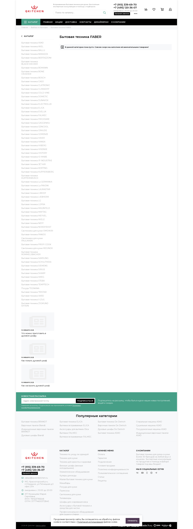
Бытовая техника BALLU (33, 50)
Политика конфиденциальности (113, 469)
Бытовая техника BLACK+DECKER (29, 62)
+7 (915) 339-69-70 (125, 4)
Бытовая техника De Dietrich (111, 421)
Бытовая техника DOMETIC (34, 96)
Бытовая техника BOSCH (33, 78)
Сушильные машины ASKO (149, 425)
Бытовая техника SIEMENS (34, 265)
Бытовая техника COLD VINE (35, 93)
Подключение (105, 462)
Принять (132, 521)
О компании (118, 22)
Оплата (101, 454)
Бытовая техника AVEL (32, 46)
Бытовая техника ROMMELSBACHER (31, 253)
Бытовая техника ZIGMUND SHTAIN (34, 304)
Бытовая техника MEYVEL (34, 215)
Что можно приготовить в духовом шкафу (33, 334)
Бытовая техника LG (31, 200)
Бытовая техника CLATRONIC (35, 85)
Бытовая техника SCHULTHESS (36, 262)
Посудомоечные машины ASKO (151, 429)
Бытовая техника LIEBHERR (35, 197)
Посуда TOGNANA (30, 288)
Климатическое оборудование (75, 472)
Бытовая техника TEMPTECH (35, 284)
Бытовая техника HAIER (33, 138)
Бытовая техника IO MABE (34, 157)
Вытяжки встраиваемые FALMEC (75, 437)
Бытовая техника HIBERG (33, 145)
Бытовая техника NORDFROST (36, 227)
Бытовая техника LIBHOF (33, 193)
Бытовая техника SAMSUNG (34, 258)
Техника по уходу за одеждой (74, 454)
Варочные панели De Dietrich (112, 425)
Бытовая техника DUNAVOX (34, 100)
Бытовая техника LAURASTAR (35, 189)
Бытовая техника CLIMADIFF (35, 89)
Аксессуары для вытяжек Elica (74, 429)
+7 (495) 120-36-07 (125, 7)
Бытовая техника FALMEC (34, 115)
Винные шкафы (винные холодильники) (71, 466)
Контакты (85, 22)
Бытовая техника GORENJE (34, 134)
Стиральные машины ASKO (149, 421)
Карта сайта (40, 525)
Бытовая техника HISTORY (34, 153)
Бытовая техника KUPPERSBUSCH (29, 176)
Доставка (71, 22)
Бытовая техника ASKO (32, 43)
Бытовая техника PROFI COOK (36, 244)
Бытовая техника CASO (32, 81)
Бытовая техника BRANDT (34, 421)
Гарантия (102, 458)
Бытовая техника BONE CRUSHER (32, 72)
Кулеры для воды (68, 475)
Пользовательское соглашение (113, 473)
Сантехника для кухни (70, 494)
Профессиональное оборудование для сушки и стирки (77, 513)
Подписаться (85, 401)
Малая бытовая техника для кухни (76, 479)
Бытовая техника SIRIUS (33, 269)
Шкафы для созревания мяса (74, 502)
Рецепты (102, 481)
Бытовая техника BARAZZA (34, 54)
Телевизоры (65, 498)
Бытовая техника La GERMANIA (36, 182)
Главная (47, 22)
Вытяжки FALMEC (68, 433)
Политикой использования (90, 522)
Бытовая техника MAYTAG (33, 212)
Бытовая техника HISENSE (34, 149)
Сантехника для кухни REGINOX (37, 248)
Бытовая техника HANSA (33, 142)
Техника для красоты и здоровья (75, 462)
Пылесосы (65, 490)
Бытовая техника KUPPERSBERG (37, 172)
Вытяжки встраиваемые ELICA (74, 425)
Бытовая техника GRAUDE (34, 130)
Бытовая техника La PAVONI (35, 185)
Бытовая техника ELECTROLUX (36, 104)
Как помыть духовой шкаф (34, 360)
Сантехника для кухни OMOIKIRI (37, 231)
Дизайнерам (101, 22)
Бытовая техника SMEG (32, 277)
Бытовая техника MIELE (33, 219)
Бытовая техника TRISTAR (34, 292)
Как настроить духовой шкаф (35, 385)
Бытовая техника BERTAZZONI (36, 58)
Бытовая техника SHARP (33, 273)
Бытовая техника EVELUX (33, 111)
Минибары (65, 483)
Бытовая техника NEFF (32, 223)
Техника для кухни (68, 458)
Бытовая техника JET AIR (33, 164)
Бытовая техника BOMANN (34, 68)
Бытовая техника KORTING (34, 168)
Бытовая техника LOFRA (33, 204)
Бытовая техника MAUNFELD (35, 208)
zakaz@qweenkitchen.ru (36, 478)
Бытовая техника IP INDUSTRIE (36, 160)
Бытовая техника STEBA (33, 281)
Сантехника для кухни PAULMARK (32, 239)
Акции (59, 22)
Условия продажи (106, 465)
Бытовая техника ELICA (32, 108)
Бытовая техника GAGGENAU (35, 123)
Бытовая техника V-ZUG (33, 299)
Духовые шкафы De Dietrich (111, 429)
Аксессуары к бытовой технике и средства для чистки (76, 507)
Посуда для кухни (68, 487)
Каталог (31, 22)
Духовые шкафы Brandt (32, 435)
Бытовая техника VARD (32, 296)
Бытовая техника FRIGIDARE (35, 119)
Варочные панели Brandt (33, 425)
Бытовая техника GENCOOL (34, 126)
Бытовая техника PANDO (33, 234)
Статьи (101, 477)
